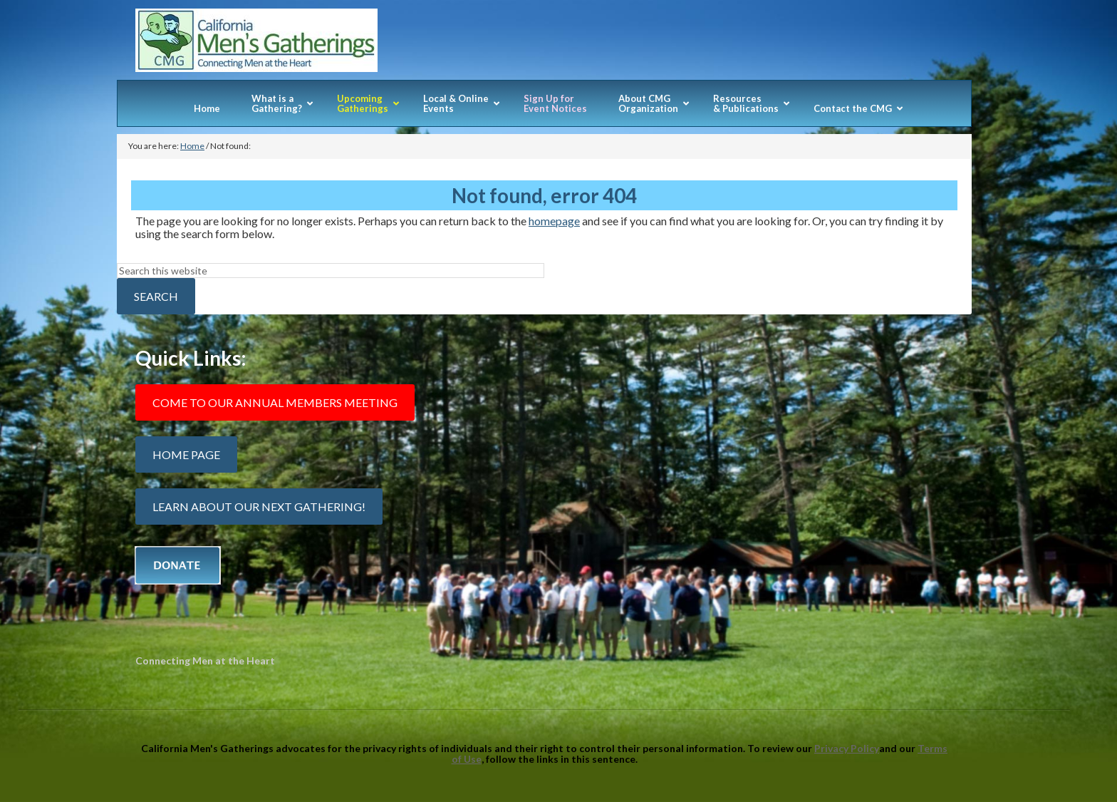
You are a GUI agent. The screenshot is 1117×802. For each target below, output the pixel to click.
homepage (554, 220)
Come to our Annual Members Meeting (275, 402)
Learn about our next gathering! (258, 506)
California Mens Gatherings (544, 44)
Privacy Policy (846, 748)
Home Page (186, 454)
